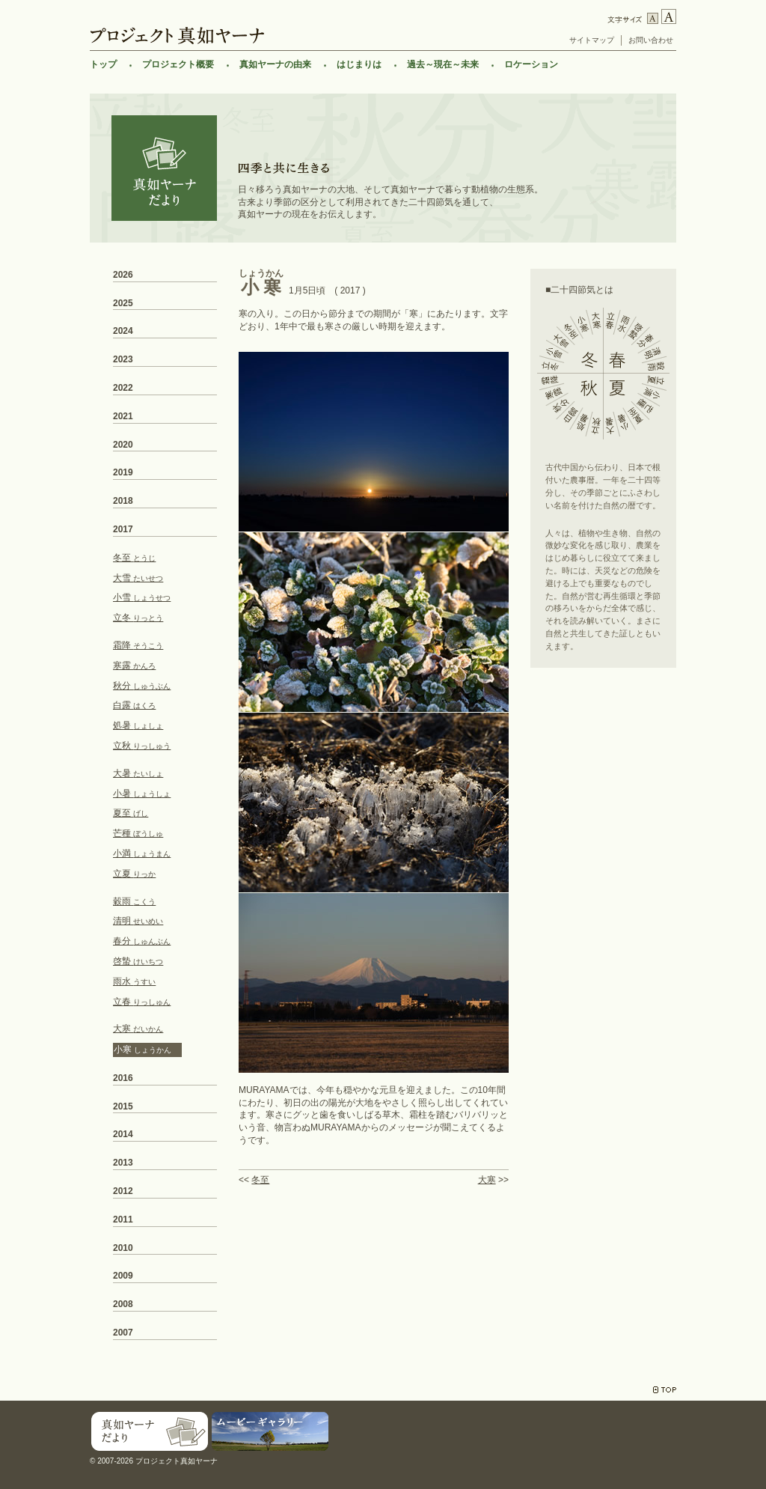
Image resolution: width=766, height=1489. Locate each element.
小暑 (142, 793)
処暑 (138, 725)
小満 (142, 853)
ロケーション (531, 64)
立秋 (142, 745)
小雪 (142, 597)
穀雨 (134, 901)
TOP (664, 1389)
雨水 (134, 981)
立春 (142, 1001)
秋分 (142, 685)
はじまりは (359, 64)
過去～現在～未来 (443, 64)
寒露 (134, 665)
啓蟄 (138, 961)
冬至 (260, 1180)
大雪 (138, 578)
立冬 (138, 617)
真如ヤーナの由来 (275, 64)
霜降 (138, 645)
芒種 (138, 833)
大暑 (138, 773)
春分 (142, 941)
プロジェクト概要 (178, 64)
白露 (134, 705)
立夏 (134, 873)
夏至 (130, 813)
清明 (138, 921)
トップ (103, 64)
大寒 (487, 1180)
